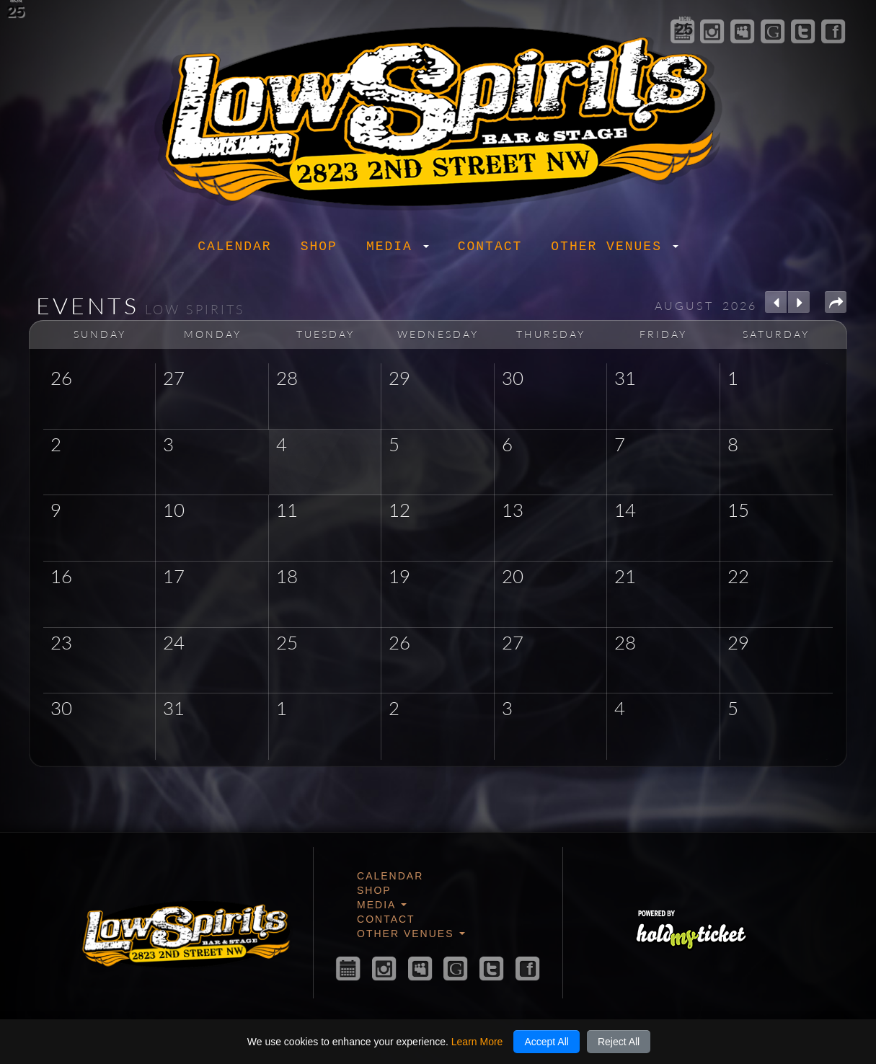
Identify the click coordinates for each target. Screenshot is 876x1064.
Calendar (234, 246)
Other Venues (614, 246)
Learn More (477, 1041)
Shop (319, 246)
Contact (490, 246)
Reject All (619, 1041)
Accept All (546, 1041)
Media (397, 246)
